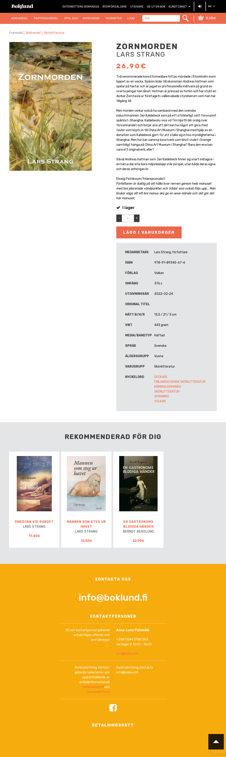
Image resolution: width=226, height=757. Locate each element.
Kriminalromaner (167, 387)
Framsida (16, 33)
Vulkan (160, 401)
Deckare (161, 377)
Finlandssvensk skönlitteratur (179, 382)
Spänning (161, 396)
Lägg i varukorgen (149, 232)
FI (214, 6)
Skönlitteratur (54, 33)
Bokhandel (33, 33)
